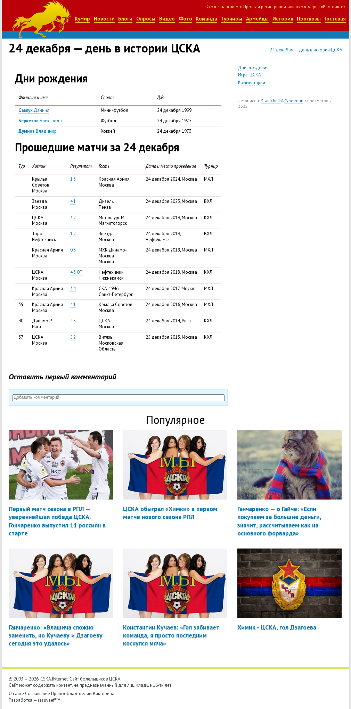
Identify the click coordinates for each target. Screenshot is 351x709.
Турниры (231, 18)
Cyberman (293, 100)
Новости (104, 18)
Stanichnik (271, 100)
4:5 (73, 321)
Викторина (103, 693)
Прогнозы (309, 18)
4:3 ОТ (76, 272)
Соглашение (37, 693)
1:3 (73, 179)
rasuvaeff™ (49, 700)
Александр (40, 121)
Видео (167, 18)
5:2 (73, 337)
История (282, 18)
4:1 (73, 201)
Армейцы (257, 18)
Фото (185, 18)
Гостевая (335, 18)
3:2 (73, 218)
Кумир (82, 18)
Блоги (125, 18)
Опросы (145, 18)
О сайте (16, 693)
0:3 (73, 250)
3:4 (73, 288)
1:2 (73, 234)
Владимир (37, 131)
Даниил (33, 110)
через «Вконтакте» (326, 7)
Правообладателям (71, 693)
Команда (206, 18)
